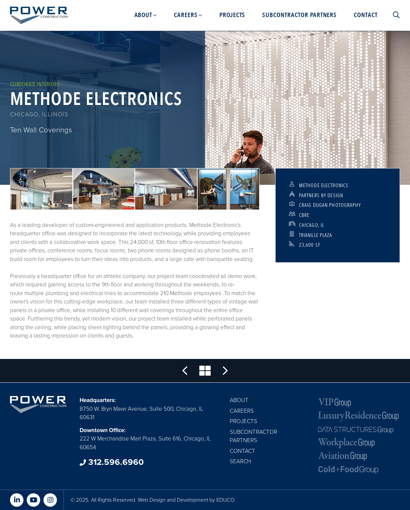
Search (240, 461)
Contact (242, 451)
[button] (41, 189)
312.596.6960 (112, 462)
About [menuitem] (143, 15)
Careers (242, 410)
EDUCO (225, 500)
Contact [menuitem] (366, 15)
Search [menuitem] (393, 15)
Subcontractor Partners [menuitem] (299, 15)
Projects (243, 421)
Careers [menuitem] (186, 15)
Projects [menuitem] (232, 15)
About (239, 400)
